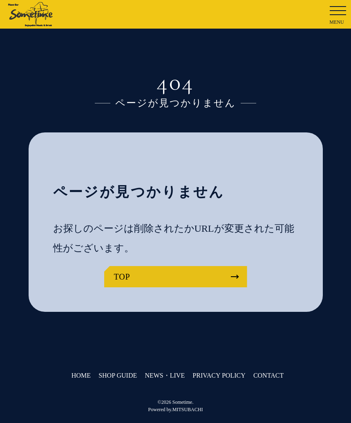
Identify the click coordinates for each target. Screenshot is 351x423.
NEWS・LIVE (165, 375)
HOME (81, 375)
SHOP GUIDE (117, 375)
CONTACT (268, 375)
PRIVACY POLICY (218, 375)
